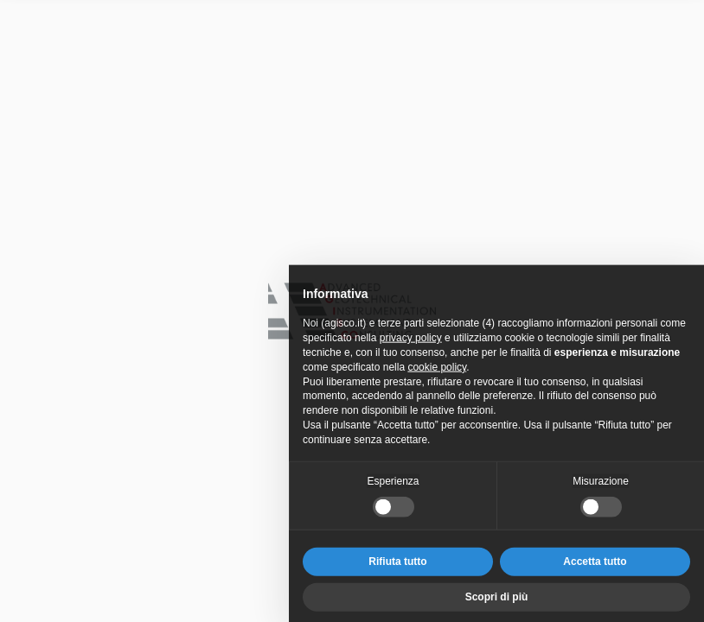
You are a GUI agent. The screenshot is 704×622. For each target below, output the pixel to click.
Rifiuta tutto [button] (397, 568)
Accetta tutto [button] (594, 568)
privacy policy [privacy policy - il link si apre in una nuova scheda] (411, 343)
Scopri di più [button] (496, 602)
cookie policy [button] (436, 372)
